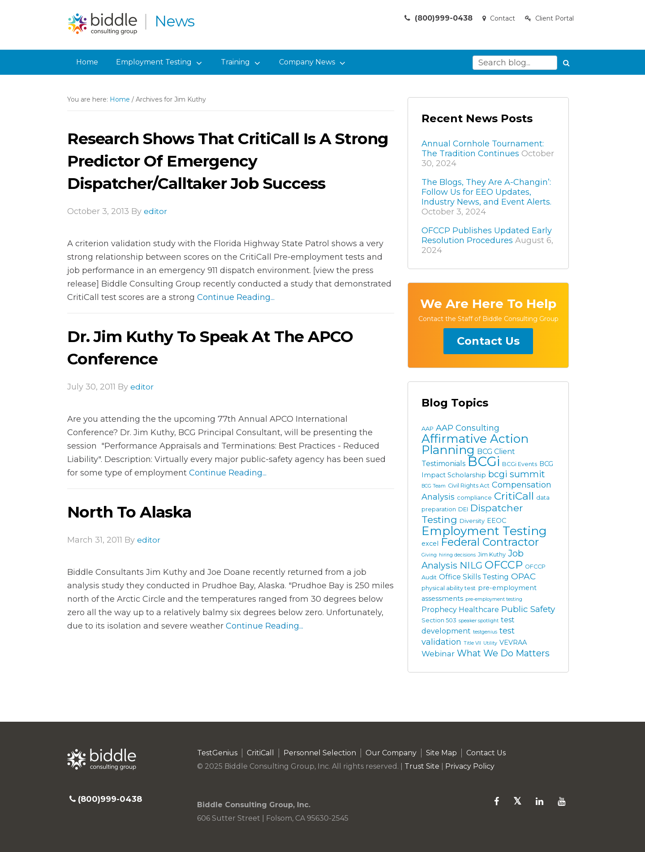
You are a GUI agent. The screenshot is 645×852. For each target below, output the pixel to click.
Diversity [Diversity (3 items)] (472, 521)
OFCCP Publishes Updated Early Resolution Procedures (486, 235)
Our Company (391, 753)
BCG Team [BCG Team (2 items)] (433, 486)
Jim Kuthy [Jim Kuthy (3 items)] (492, 554)
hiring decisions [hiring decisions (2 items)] (457, 555)
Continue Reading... (236, 297)
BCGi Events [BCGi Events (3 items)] (519, 464)
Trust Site (421, 766)
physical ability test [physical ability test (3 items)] (448, 588)
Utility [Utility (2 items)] (490, 643)
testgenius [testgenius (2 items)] (485, 632)
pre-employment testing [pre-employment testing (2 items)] (493, 599)
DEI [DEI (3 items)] (463, 509)
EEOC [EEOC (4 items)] (496, 521)
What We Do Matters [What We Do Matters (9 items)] (503, 653)
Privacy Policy (469, 766)
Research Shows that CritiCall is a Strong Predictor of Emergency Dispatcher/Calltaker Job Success (211, 160)
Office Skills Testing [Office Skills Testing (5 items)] (474, 577)
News (177, 20)
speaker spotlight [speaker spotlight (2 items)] (479, 621)
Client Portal (549, 22)
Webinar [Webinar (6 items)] (438, 653)
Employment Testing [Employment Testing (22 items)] (484, 531)
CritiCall (260, 753)
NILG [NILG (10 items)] (471, 565)
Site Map (441, 753)
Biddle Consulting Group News (104, 23)
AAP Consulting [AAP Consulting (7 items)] (467, 428)
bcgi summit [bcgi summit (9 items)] (516, 474)
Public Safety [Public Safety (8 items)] (528, 609)
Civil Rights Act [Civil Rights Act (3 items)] (469, 485)
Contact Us (488, 340)
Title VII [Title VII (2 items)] (472, 643)
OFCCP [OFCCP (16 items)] (504, 564)
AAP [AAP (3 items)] (427, 428)
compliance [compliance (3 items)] (474, 497)
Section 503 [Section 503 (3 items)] (438, 620)
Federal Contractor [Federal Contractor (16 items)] (490, 541)
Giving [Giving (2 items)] (429, 555)
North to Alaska (134, 511)
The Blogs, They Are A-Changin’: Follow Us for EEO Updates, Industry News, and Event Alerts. (486, 192)
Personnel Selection (320, 753)
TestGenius (217, 753)
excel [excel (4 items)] (430, 543)
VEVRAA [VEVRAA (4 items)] (513, 642)
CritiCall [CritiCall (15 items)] (514, 495)
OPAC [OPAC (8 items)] (523, 576)
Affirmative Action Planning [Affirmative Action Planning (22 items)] (475, 444)
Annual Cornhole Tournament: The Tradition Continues (482, 148)
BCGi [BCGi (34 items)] (484, 461)
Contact (497, 22)
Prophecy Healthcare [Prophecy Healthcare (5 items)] (460, 609)
